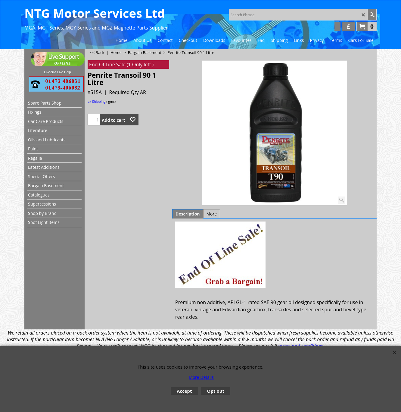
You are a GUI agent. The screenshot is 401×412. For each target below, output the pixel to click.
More (212, 214)
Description (188, 214)
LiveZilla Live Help (57, 72)
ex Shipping (96, 101)
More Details (201, 377)
